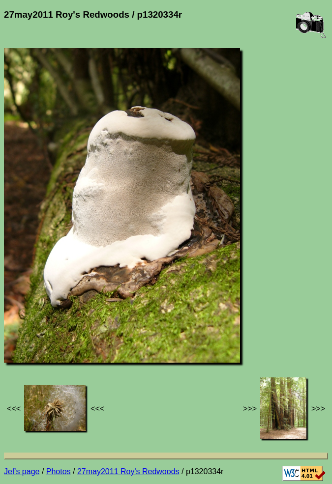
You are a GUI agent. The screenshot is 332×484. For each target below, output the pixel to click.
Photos (58, 471)
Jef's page (21, 471)
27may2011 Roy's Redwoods (128, 471)
